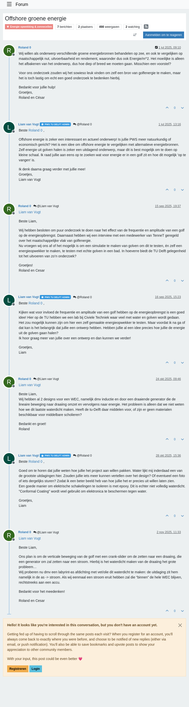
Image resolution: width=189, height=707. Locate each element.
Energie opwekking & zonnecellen (29, 26)
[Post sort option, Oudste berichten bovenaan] (135, 35)
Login (36, 669)
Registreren (17, 669)
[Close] (180, 625)
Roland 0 (24, 47)
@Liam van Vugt (46, 206)
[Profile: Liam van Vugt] (30, 212)
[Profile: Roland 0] (35, 130)
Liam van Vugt (28, 124)
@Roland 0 (82, 124)
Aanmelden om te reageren (163, 35)
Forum (22, 4)
